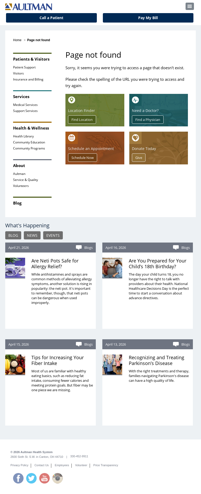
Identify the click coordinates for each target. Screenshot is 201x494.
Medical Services (25, 105)
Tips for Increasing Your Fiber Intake (57, 360)
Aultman (19, 173)
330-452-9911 (79, 456)
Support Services (25, 111)
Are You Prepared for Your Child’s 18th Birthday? (157, 263)
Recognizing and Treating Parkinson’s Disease (156, 360)
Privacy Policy (19, 465)
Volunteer (81, 465)
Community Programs (29, 148)
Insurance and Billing (28, 79)
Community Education (29, 142)
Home (17, 40)
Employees (62, 465)
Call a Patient (51, 17)
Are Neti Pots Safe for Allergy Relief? (55, 263)
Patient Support (24, 67)
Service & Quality (25, 180)
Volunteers (21, 186)
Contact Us (42, 465)
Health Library (23, 136)
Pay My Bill (148, 17)
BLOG (13, 235)
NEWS (32, 235)
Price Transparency (105, 465)
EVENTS (53, 235)
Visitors (18, 73)
